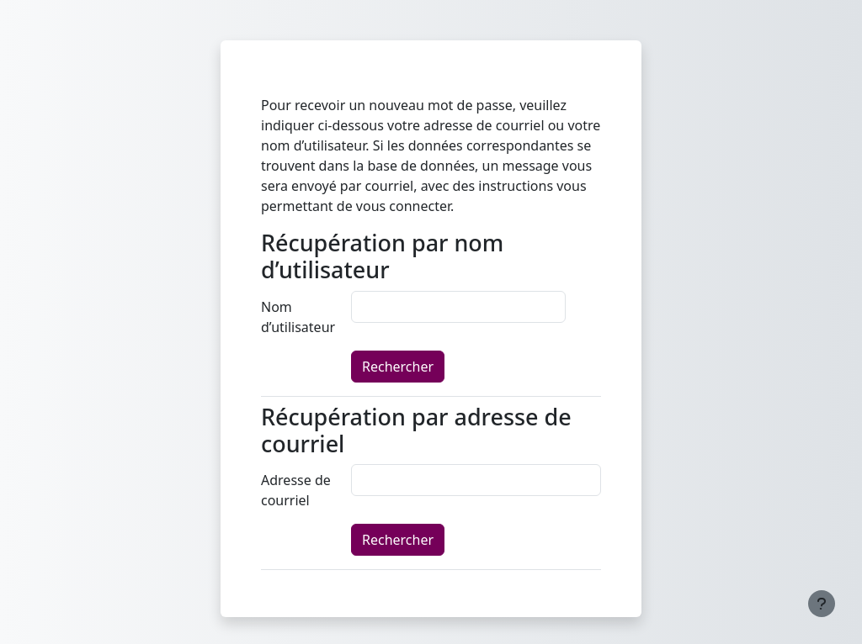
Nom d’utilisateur (298, 317)
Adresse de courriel (296, 490)
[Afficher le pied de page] (821, 603)
